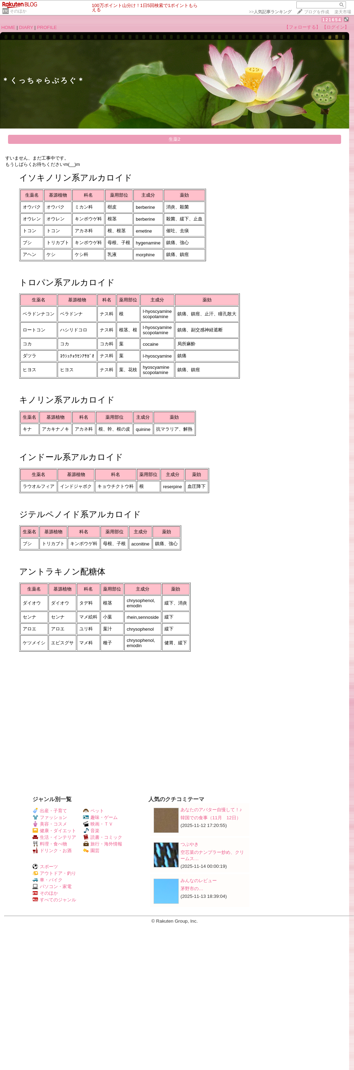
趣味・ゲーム (100, 817)
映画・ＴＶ (98, 824)
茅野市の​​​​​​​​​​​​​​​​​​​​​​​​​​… (191, 888)
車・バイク (47, 879)
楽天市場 (342, 11)
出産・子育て (49, 810)
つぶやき (189, 844)
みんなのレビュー (198, 880)
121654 (331, 19)
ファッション (49, 817)
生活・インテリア (54, 837)
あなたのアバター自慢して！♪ (211, 809)
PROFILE (47, 27)
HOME (8, 27)
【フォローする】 (302, 27)
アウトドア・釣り (54, 873)
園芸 (91, 850)
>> (270, 11)
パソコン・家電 (52, 886)
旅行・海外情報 (102, 844)
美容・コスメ (49, 824)
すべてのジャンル (54, 899)
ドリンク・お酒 (52, 850)
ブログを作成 (316, 11)
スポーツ (45, 866)
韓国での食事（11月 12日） (210, 817)
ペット (93, 810)
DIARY (26, 27)
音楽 (91, 830)
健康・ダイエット (54, 830)
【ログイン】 (335, 27)
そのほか (18, 11)
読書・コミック (102, 837)
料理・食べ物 (49, 844)
